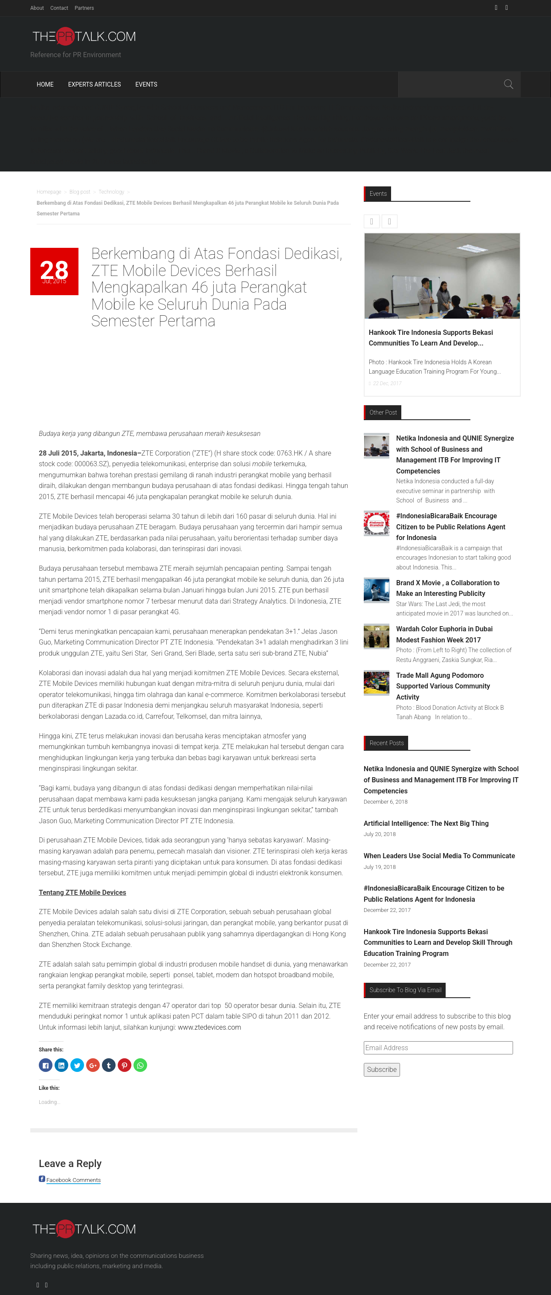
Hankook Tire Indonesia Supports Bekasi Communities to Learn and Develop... (431, 338)
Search (508, 84)
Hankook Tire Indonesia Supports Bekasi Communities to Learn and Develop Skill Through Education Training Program (438, 943)
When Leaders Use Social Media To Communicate (439, 856)
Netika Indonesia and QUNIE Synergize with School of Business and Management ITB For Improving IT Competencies (441, 780)
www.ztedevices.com (209, 1027)
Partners (84, 8)
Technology (111, 192)
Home (45, 84)
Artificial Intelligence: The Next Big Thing (426, 823)
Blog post (80, 192)
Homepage (49, 192)
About (37, 8)
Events (146, 84)
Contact (59, 8)
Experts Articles (94, 84)
